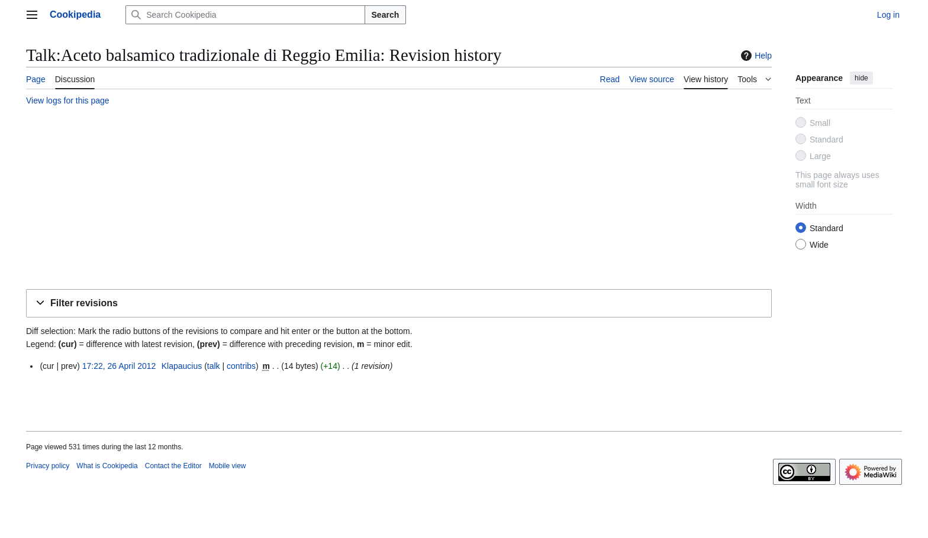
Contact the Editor (173, 466)
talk (213, 366)
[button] (399, 303)
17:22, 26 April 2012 (119, 366)
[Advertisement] (381, 199)
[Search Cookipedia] (245, 14)
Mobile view (227, 466)
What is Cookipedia (106, 466)
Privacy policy (47, 466)
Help (755, 55)
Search (385, 15)
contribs (241, 366)
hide (861, 78)
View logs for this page (67, 100)
